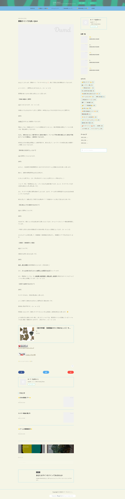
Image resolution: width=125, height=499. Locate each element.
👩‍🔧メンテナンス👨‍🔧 (87, 85)
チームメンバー (55, 8)
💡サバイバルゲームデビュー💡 (90, 120)
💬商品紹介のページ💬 (89, 99)
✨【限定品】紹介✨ (88, 88)
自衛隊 (100, 125)
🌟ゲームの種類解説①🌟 (25, 429)
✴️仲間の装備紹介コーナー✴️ (90, 111)
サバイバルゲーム (96, 128)
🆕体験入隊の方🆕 (87, 122)
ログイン (92, 3)
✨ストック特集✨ (93, 68)
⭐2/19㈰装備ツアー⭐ (24, 397)
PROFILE (32, 8)
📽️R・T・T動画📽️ (87, 102)
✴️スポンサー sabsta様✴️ (89, 117)
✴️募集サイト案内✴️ (43, 8)
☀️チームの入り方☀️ (88, 96)
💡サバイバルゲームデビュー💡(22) (25, 361)
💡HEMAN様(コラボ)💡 (82, 8)
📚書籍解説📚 (86, 114)
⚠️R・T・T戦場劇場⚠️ (88, 105)
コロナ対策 (85, 128)
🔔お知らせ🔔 (86, 108)
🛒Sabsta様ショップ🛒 (67, 8)
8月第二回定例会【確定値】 (96, 60)
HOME (93, 8)
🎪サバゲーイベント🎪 (88, 125)
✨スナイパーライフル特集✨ (96, 52)
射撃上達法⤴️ (100, 96)
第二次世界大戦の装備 (88, 90)
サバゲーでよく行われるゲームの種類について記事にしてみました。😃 (35, 432)
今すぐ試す (82, 3)
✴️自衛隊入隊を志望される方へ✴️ (91, 93)
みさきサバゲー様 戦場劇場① (96, 44)
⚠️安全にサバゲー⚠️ (88, 82)
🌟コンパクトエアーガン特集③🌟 (97, 37)
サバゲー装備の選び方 (24, 413)
